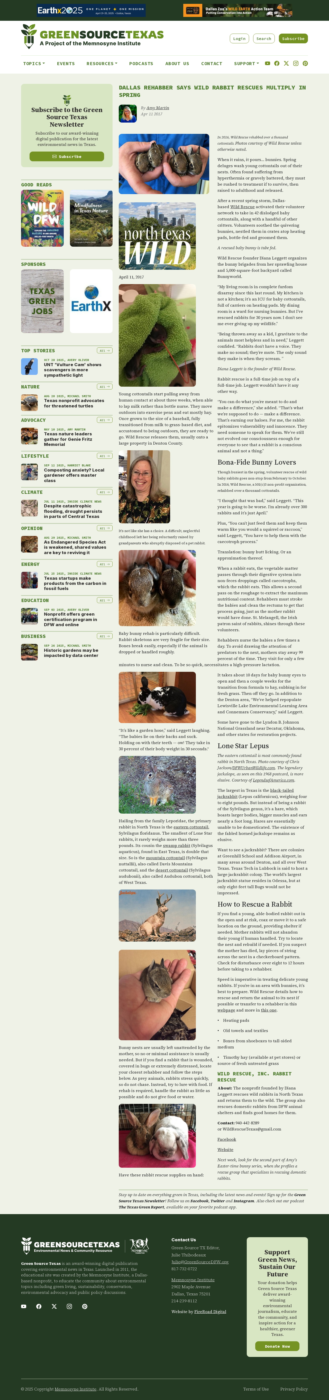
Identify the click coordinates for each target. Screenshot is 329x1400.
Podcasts (141, 63)
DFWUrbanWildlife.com (253, 768)
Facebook (226, 1139)
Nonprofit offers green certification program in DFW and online (70, 619)
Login (239, 38)
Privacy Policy (294, 1389)
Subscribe (293, 38)
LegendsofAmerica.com (273, 780)
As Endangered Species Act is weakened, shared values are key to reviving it (75, 547)
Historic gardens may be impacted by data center (71, 653)
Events (66, 63)
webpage (226, 1010)
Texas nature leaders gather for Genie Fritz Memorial (68, 439)
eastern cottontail (190, 827)
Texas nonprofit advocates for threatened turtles (74, 403)
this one (269, 1010)
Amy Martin (158, 108)
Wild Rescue (242, 206)
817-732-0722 (184, 1269)
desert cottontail (172, 870)
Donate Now (277, 1346)
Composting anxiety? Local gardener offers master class (74, 475)
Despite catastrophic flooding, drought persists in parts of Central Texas (73, 511)
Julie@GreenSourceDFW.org (200, 1262)
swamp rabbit (176, 845)
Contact (211, 63)
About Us (177, 63)
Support (244, 63)
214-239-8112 (184, 1301)
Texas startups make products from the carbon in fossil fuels (75, 583)
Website (225, 1149)
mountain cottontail (165, 858)
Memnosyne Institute (193, 1280)
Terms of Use (256, 1389)
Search (264, 38)
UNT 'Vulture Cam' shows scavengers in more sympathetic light (73, 370)
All (105, 351)
